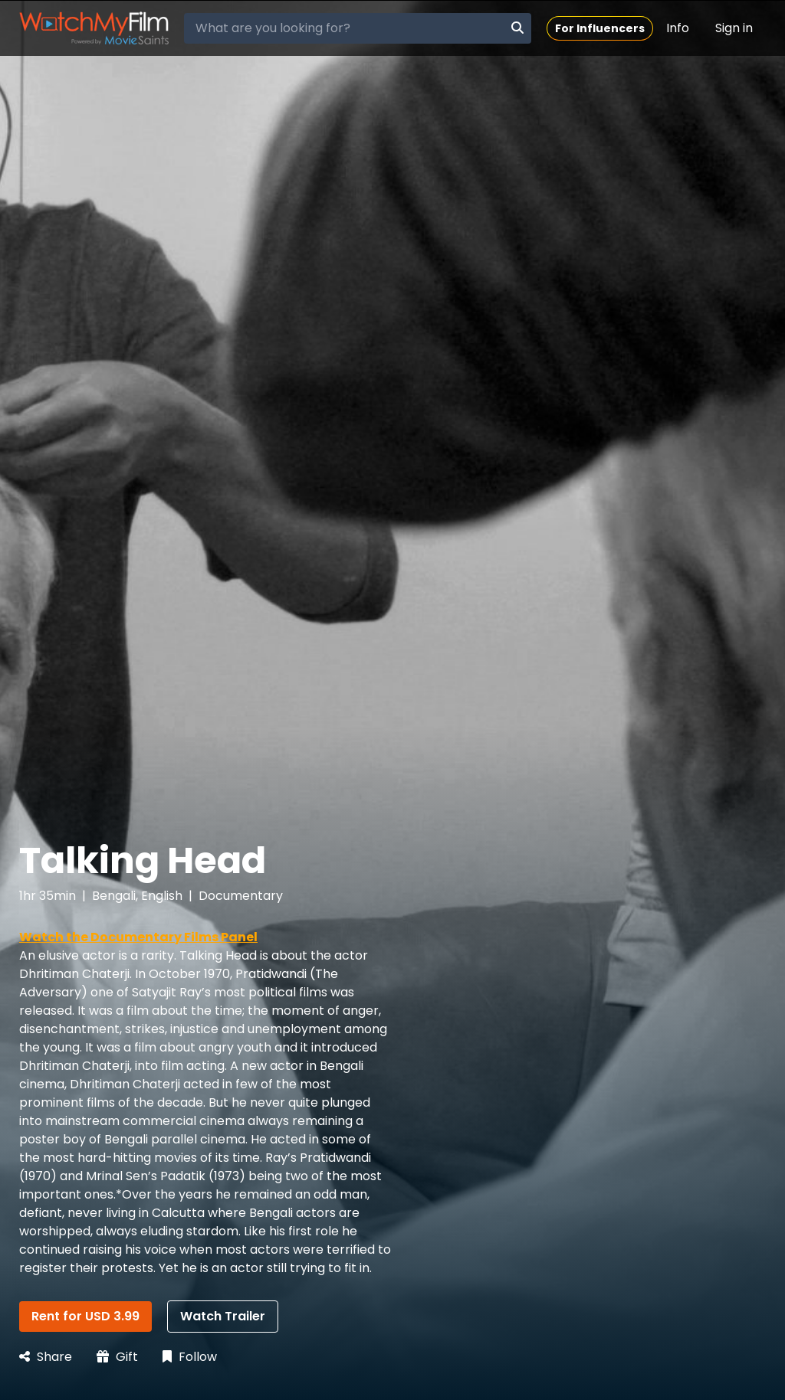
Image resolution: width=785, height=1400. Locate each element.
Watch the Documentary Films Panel (138, 937)
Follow (190, 1357)
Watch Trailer (222, 1316)
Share (45, 1357)
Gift (117, 1357)
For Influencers (600, 28)
